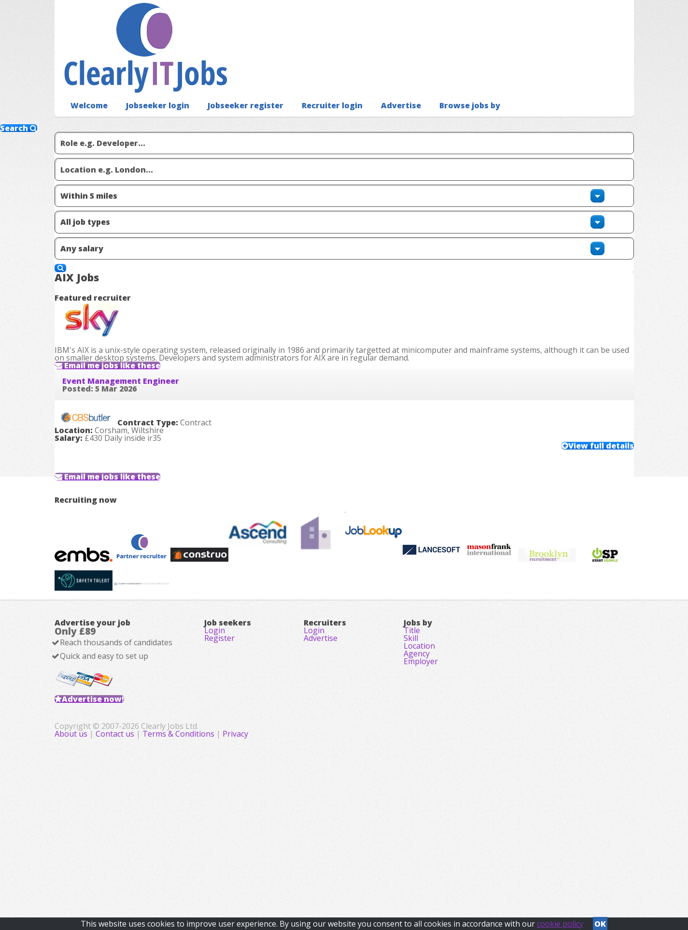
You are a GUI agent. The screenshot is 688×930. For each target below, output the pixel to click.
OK (600, 920)
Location (419, 747)
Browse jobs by (441, 89)
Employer (421, 775)
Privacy (428, 877)
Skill (411, 734)
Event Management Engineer (136, 317)
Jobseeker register (232, 89)
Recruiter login (313, 89)
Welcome (87, 89)
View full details (582, 392)
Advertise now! (108, 810)
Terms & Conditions (371, 877)
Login (214, 720)
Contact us (308, 877)
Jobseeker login (151, 89)
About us (264, 877)
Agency (417, 761)
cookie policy (560, 920)
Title (412, 720)
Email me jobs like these (137, 282)
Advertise (377, 89)
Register (219, 734)
